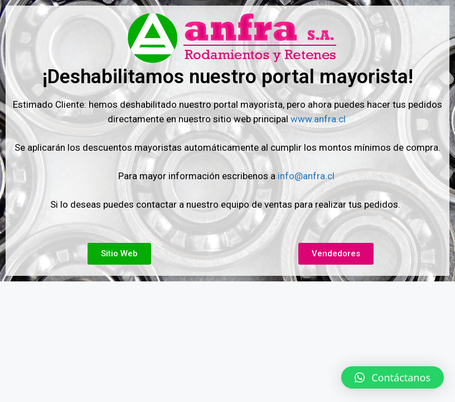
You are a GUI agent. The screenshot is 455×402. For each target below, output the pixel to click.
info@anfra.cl (306, 175)
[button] (392, 377)
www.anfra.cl (319, 119)
